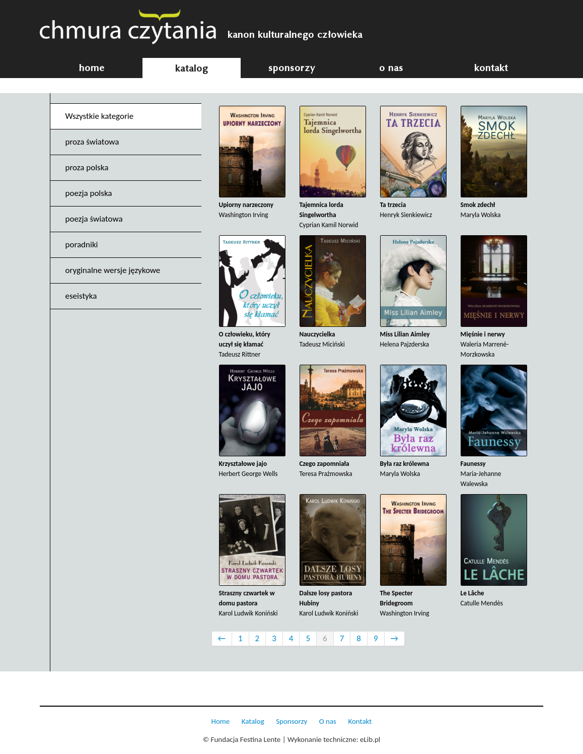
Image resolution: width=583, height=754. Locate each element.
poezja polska (88, 193)
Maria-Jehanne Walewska (494, 426)
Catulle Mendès (494, 550)
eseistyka (81, 296)
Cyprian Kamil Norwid (333, 167)
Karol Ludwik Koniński (252, 556)
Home (220, 721)
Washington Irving (252, 162)
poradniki (81, 244)
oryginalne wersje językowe (113, 270)
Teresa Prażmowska (333, 421)
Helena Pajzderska (413, 292)
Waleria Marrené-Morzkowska (494, 297)
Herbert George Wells (252, 421)
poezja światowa (94, 219)
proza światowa (92, 141)
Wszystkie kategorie (99, 116)
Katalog (253, 721)
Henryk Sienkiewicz (413, 162)
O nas (327, 721)
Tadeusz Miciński (333, 292)
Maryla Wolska (494, 162)
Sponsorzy (291, 721)
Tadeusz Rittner (252, 297)
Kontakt (360, 721)
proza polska (87, 167)
